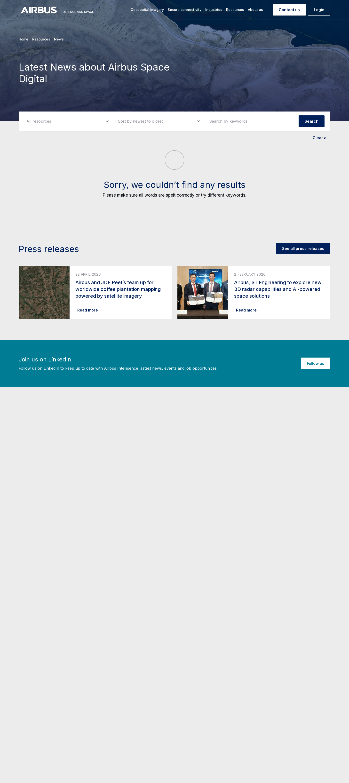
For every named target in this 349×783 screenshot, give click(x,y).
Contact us (289, 9)
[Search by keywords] (251, 121)
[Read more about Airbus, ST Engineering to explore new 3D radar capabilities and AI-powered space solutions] (253, 292)
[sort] (159, 121)
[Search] (269, 9)
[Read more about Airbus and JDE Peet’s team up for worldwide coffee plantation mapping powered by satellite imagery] (95, 292)
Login (319, 9)
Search (311, 121)
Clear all (320, 137)
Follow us (315, 363)
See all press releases (303, 248)
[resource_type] (68, 121)
